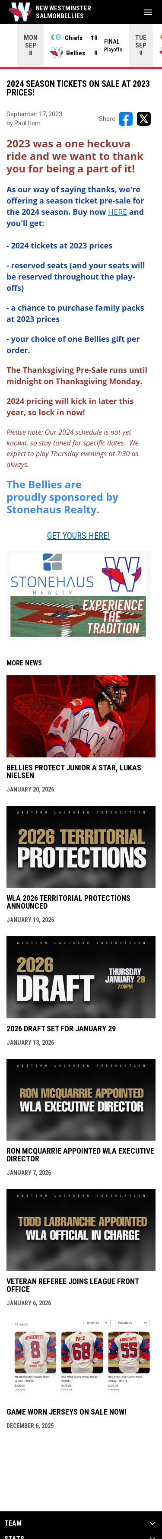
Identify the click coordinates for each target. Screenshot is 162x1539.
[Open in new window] (117, 211)
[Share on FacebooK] (126, 118)
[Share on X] (144, 118)
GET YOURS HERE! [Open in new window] (78, 535)
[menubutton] (148, 12)
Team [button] (13, 1523)
